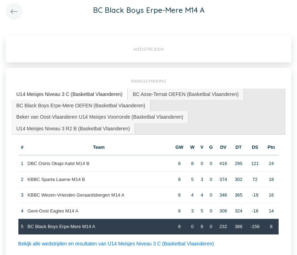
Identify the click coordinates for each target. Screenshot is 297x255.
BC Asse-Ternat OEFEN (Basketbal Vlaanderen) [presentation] (186, 94)
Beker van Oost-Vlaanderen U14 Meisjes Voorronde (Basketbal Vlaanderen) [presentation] (99, 117)
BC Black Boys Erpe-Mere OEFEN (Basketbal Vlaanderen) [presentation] (80, 105)
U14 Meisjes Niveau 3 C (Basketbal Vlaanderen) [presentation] (69, 94)
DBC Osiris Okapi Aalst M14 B (58, 163)
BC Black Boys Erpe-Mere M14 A (61, 226)
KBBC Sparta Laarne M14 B (56, 179)
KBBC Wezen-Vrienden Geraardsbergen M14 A (76, 195)
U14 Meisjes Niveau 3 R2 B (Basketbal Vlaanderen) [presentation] (73, 128)
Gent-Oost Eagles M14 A (53, 211)
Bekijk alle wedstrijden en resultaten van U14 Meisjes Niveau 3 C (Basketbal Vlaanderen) (116, 243)
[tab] (69, 94)
